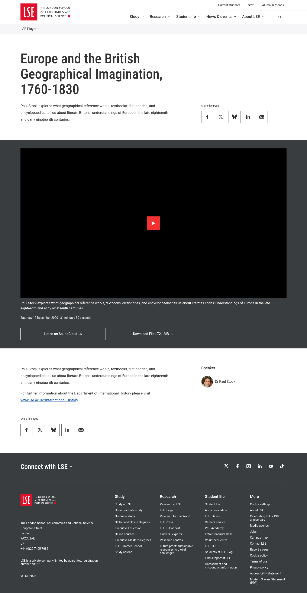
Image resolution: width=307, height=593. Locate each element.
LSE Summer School (128, 546)
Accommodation (216, 510)
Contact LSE (258, 543)
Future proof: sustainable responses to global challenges (176, 549)
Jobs (253, 531)
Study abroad (123, 552)
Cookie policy (259, 555)
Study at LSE (123, 504)
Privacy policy (259, 567)
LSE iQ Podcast (170, 528)
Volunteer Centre (216, 540)
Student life (188, 16)
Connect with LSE (46, 467)
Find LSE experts (171, 534)
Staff (251, 5)
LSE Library (212, 516)
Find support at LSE (218, 558)
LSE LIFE (210, 546)
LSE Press (166, 522)
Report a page (259, 549)
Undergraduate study (128, 510)
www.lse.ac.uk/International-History (49, 400)
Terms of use (259, 561)
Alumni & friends (273, 5)
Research (160, 16)
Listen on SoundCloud (63, 334)
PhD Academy (214, 528)
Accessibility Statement (265, 573)
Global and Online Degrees (132, 522)
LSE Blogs (166, 510)
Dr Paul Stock (225, 382)
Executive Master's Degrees (133, 540)
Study (136, 16)
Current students (229, 5)
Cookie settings (260, 504)
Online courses (125, 534)
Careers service (215, 522)
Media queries (259, 525)
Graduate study (125, 516)
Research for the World (175, 516)
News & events (221, 16)
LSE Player (28, 29)
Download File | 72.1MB (153, 334)
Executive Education (128, 528)
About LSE (253, 16)
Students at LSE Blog (219, 552)
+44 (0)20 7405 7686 (34, 548)
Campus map (259, 537)
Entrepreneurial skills (218, 534)
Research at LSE (170, 504)
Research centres (171, 540)
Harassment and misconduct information (221, 565)
